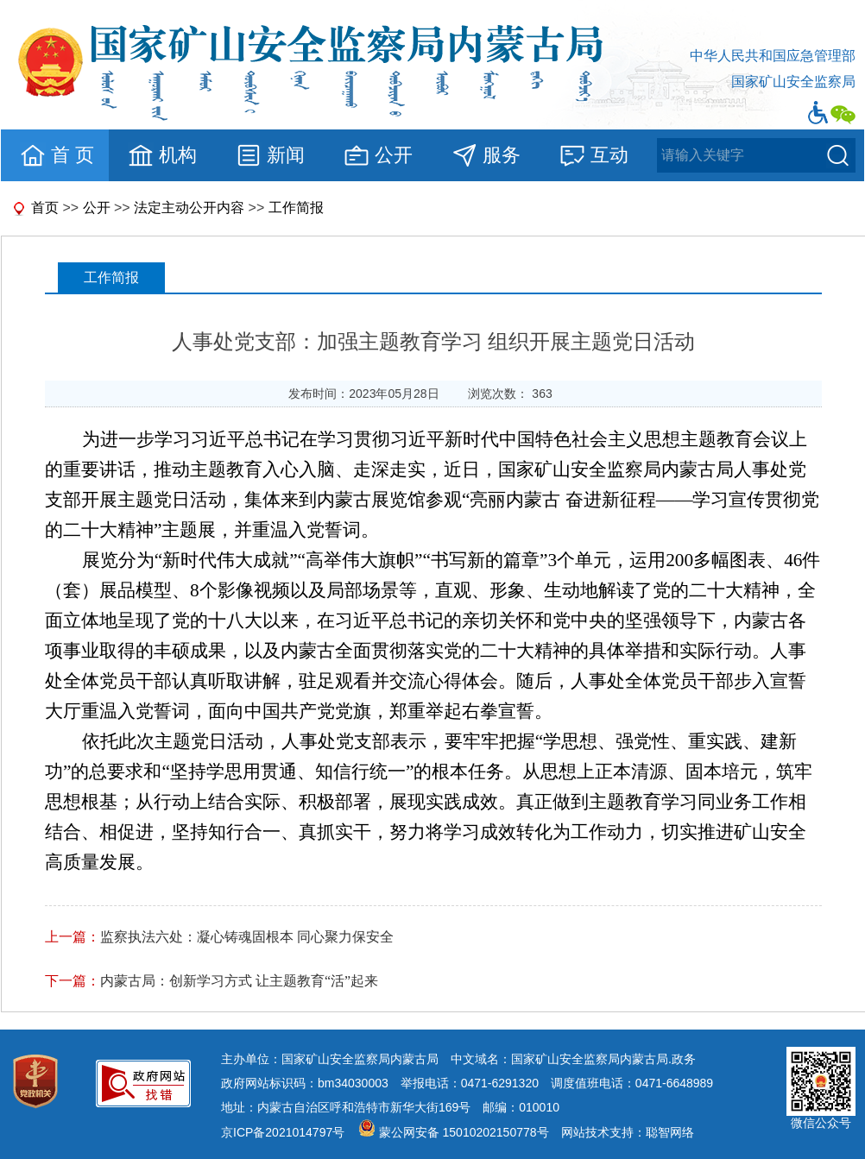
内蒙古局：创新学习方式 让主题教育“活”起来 (239, 980)
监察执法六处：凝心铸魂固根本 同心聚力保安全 (247, 936)
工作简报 (296, 207)
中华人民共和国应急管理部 (773, 55)
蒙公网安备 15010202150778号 (464, 1132)
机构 (162, 155)
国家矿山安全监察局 (793, 81)
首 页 (56, 155)
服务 (486, 155)
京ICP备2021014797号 (282, 1132)
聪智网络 (670, 1132)
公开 (378, 155)
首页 (45, 207)
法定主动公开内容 (189, 207)
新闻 (270, 155)
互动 (593, 155)
